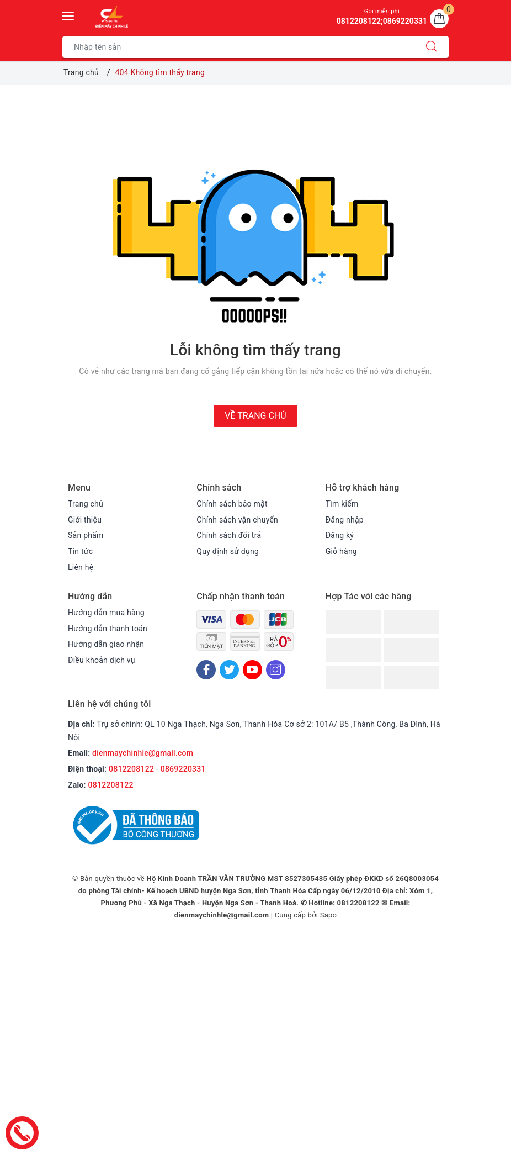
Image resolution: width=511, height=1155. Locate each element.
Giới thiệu (85, 519)
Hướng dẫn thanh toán (107, 628)
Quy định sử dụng (227, 551)
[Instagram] (275, 669)
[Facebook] (206, 669)
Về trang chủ (255, 415)
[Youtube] (252, 669)
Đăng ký (340, 535)
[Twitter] (229, 669)
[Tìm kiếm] (431, 47)
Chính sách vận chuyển (237, 519)
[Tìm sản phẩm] (238, 47)
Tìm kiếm (342, 503)
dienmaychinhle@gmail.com (142, 752)
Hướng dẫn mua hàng (106, 612)
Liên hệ (80, 567)
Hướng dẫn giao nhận (106, 644)
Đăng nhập (345, 519)
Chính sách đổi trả (228, 535)
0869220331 (183, 768)
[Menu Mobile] (68, 14)
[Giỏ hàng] (439, 18)
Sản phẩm (86, 535)
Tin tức (80, 551)
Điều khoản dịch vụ (101, 660)
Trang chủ (85, 503)
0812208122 (131, 768)
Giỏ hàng (341, 551)
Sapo (328, 915)
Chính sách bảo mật (231, 503)
